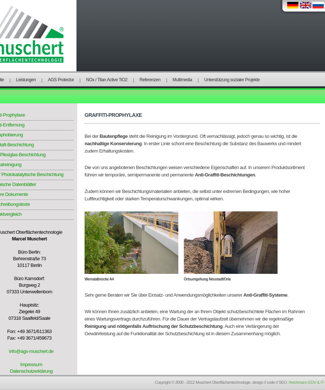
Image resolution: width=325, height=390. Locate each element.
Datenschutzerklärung (31, 371)
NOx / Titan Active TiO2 (107, 80)
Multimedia (182, 80)
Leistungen (26, 80)
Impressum (31, 364)
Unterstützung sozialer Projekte (232, 80)
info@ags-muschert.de (31, 351)
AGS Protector (61, 80)
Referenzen (149, 80)
